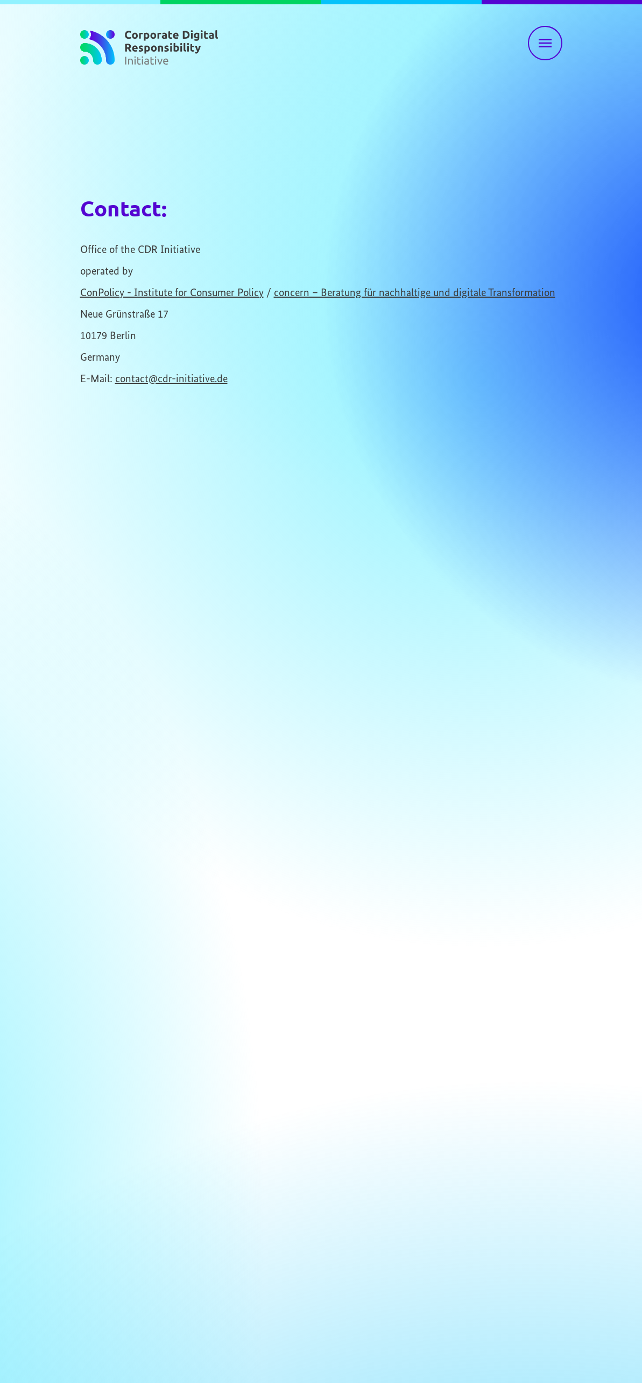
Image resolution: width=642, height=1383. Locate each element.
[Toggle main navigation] (545, 43)
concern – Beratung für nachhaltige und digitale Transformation (414, 293)
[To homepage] (149, 45)
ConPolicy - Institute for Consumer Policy (172, 293)
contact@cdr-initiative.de (171, 379)
